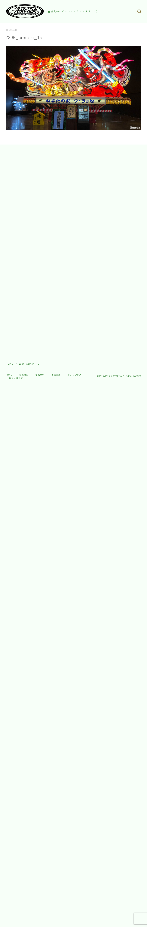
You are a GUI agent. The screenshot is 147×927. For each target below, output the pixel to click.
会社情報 (24, 375)
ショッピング (74, 375)
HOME (9, 364)
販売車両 (56, 375)
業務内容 (40, 375)
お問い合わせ (16, 378)
